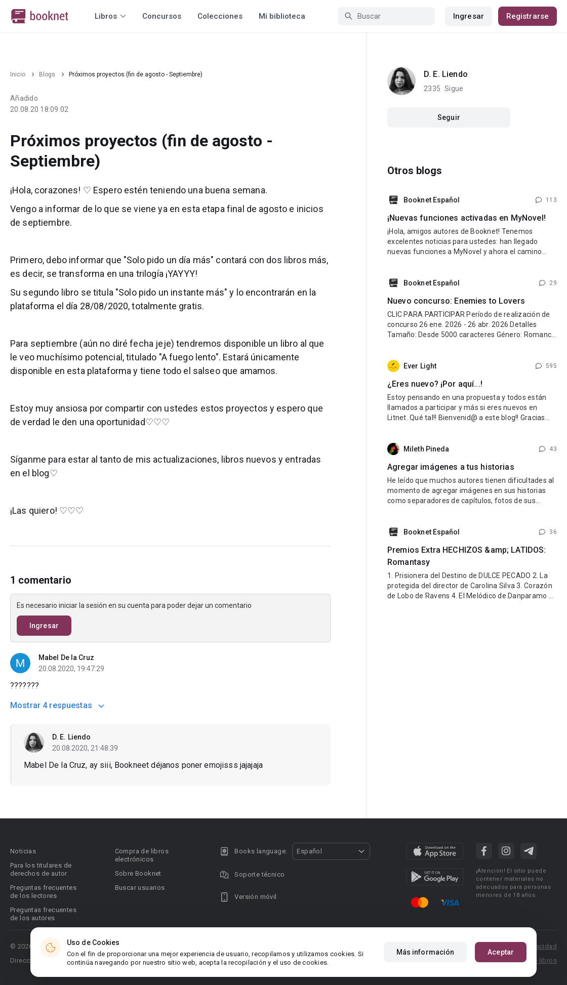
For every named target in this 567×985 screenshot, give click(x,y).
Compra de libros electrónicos (142, 855)
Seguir (448, 117)
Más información (425, 952)
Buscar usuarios (140, 887)
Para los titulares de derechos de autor (40, 869)
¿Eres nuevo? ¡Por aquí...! (434, 384)
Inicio (17, 74)
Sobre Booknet (138, 873)
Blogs (47, 74)
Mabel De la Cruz (66, 657)
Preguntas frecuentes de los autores (43, 914)
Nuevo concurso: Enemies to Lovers (456, 301)
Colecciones (219, 16)
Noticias (23, 851)
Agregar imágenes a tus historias (450, 467)
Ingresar (468, 16)
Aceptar (501, 952)
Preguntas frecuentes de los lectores (43, 891)
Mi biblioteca (282, 16)
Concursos (161, 16)
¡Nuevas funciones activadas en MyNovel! (466, 218)
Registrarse (527, 16)
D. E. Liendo (71, 737)
